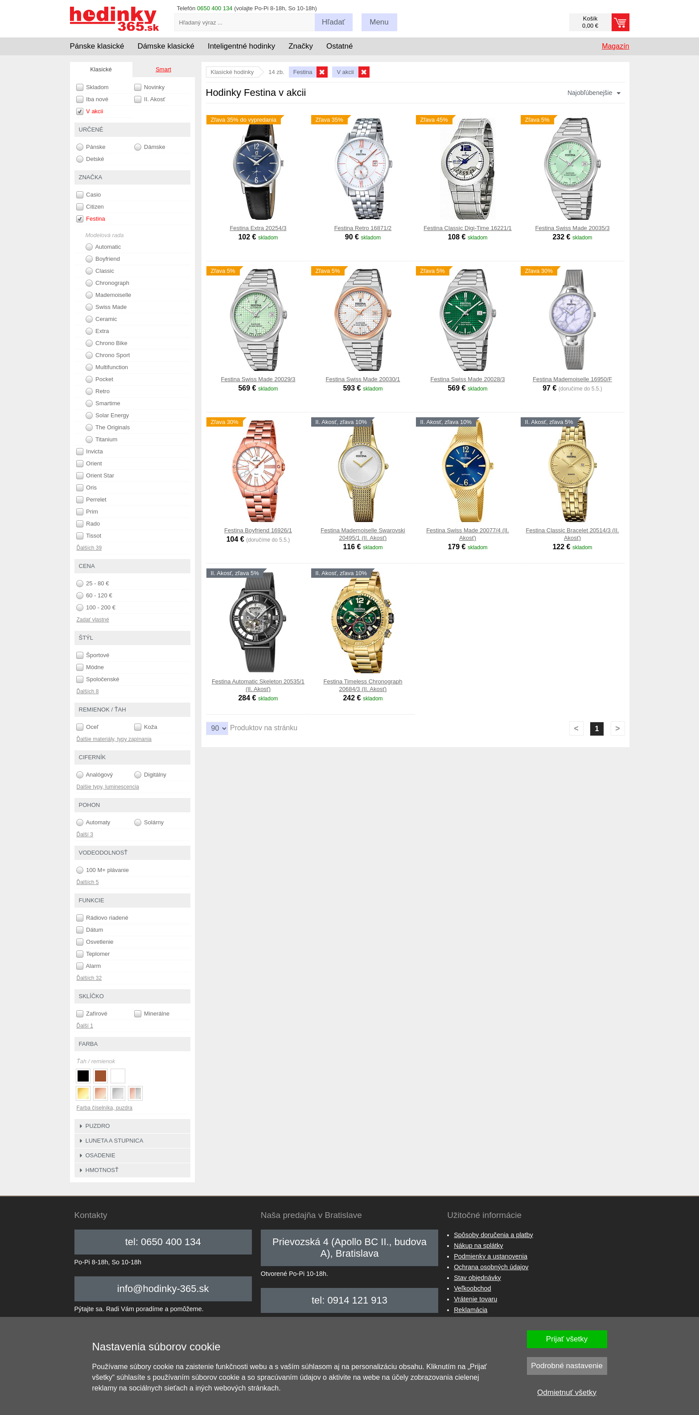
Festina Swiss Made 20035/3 (572, 228)
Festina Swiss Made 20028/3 (468, 379)
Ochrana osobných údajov (491, 1267)
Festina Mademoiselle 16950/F (572, 379)
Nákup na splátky (478, 1245)
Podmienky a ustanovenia (490, 1256)
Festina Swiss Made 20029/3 (258, 379)
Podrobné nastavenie (567, 1366)
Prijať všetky (567, 1339)
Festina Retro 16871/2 (363, 228)
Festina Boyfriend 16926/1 (258, 530)
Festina (90, 218)
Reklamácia (470, 1309)
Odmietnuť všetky (566, 1392)
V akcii (89, 111)
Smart (163, 69)
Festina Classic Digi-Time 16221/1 (467, 228)
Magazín (615, 46)
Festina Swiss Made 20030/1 (363, 379)
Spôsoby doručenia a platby (493, 1234)
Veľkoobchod (472, 1288)
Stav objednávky (477, 1277)
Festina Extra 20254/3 (258, 228)
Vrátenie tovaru (475, 1299)
